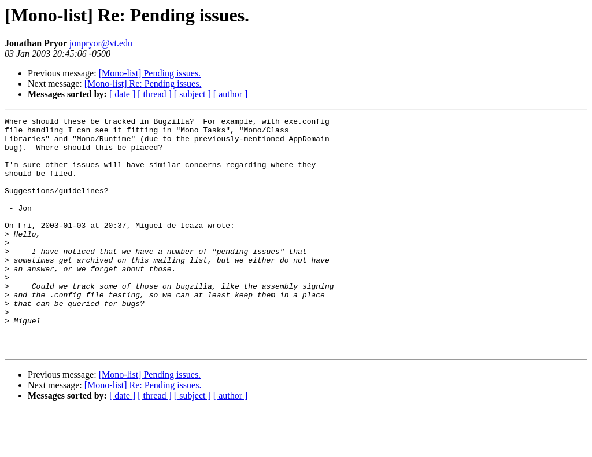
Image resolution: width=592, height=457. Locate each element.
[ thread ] (155, 94)
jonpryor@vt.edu (100, 43)
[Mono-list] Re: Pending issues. (143, 84)
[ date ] (122, 94)
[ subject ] (192, 94)
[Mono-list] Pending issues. (150, 73)
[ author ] (230, 94)
